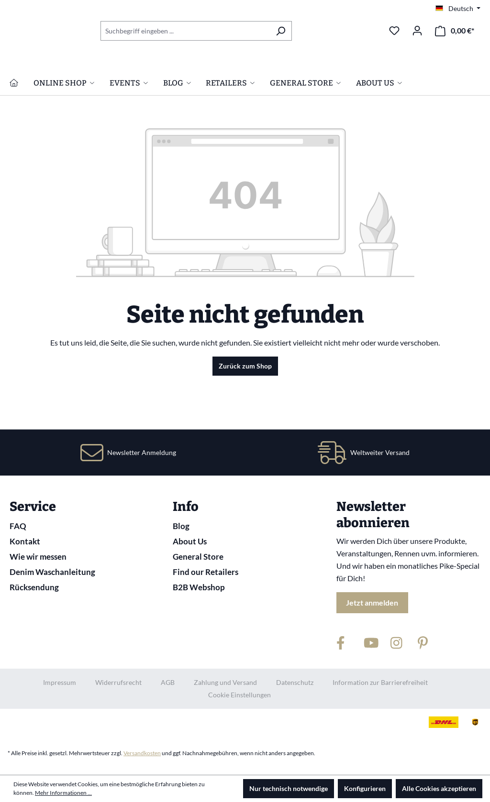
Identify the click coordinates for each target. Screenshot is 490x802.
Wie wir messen (38, 557)
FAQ (18, 526)
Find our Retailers (205, 572)
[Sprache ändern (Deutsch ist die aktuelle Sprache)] (457, 8)
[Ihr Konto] (417, 30)
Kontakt (25, 541)
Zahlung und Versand (225, 682)
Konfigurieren (365, 788)
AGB (168, 682)
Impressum (59, 682)
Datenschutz (294, 682)
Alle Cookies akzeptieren (439, 788)
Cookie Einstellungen (239, 695)
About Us (190, 541)
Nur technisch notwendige (288, 788)
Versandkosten (142, 753)
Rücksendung (34, 587)
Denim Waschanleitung (52, 572)
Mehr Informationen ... (63, 792)
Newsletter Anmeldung (141, 452)
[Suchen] (280, 31)
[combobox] (185, 31)
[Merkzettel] (394, 30)
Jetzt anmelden (372, 602)
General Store (198, 557)
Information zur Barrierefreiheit (380, 682)
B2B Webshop (199, 587)
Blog (181, 526)
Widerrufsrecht (118, 682)
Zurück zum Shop (245, 410)
